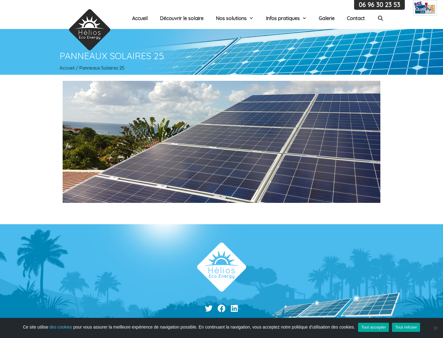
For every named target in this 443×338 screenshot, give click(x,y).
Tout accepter (373, 327)
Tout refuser (406, 327)
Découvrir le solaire (181, 18)
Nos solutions (238, 18)
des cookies (60, 327)
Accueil (140, 18)
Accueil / (69, 68)
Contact (356, 18)
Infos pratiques (289, 18)
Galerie (327, 18)
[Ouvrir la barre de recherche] (380, 18)
